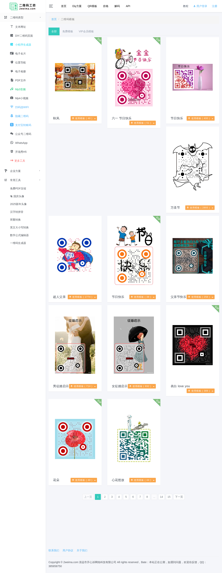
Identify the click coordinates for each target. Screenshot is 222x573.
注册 (214, 6)
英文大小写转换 (19, 227)
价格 (105, 6)
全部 (54, 31)
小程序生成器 (20, 44)
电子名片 (18, 53)
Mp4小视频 (19, 98)
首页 (63, 6)
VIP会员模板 (86, 31)
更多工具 (17, 160)
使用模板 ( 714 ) (83, 386)
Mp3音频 (18, 89)
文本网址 (18, 26)
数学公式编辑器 (19, 235)
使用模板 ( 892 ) (141, 386)
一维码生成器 (18, 243)
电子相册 (18, 71)
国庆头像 (17, 196)
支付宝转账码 (20, 125)
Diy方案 (77, 6)
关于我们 (82, 550)
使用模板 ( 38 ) (142, 297)
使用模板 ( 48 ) (84, 118)
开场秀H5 (18, 151)
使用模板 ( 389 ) (200, 390)
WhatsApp (18, 142)
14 (161, 496)
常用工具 (12, 180)
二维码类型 (13, 17)
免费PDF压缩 (18, 188)
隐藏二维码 (19, 116)
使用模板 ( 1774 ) (82, 297)
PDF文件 (18, 80)
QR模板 (92, 6)
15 (169, 496)
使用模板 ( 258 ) (200, 297)
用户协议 (68, 550)
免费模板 (67, 31)
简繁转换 (15, 219)
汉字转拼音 (16, 211)
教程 (185, 6)
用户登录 (200, 6)
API (128, 6)
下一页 (179, 496)
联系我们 (54, 550)
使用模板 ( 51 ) (142, 123)
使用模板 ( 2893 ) (200, 207)
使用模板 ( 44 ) (142, 480)
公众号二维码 (20, 133)
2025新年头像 (18, 204)
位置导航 (18, 62)
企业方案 (12, 171)
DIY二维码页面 (21, 35)
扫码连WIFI (19, 107)
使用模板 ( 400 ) (200, 118)
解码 (117, 6)
